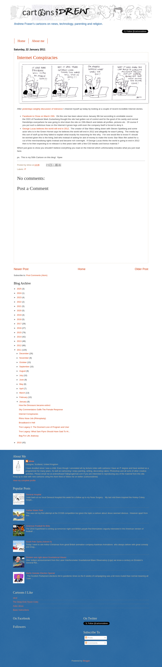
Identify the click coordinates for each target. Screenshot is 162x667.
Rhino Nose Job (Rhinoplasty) (32, 418)
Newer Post (21, 269)
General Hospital (33, 494)
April (21, 388)
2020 (19, 310)
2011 (19, 350)
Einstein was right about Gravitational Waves (46, 557)
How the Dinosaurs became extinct (34, 405)
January (23, 401)
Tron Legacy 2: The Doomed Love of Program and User (44, 427)
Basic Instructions (21, 610)
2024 (19, 293)
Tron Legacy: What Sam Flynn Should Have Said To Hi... (44, 431)
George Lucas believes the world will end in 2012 (45, 128)
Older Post (141, 269)
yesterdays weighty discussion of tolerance (42, 109)
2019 (19, 315)
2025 (19, 289)
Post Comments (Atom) (36, 275)
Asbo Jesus (18, 606)
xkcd (15, 598)
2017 (19, 323)
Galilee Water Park (34, 510)
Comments (91, 643)
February (23, 397)
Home (21, 41)
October (23, 362)
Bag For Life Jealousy (29, 436)
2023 (19, 297)
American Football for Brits (38, 526)
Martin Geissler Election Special (40, 573)
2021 (19, 306)
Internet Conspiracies (37, 57)
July (21, 375)
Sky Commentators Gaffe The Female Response (41, 409)
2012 (19, 345)
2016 (19, 328)
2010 (19, 442)
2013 (19, 341)
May (21, 384)
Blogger (86, 661)
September (24, 366)
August (22, 371)
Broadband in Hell (27, 422)
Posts (89, 638)
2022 (19, 302)
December (24, 353)
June (21, 380)
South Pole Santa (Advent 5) (39, 542)
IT (25, 169)
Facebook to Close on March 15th (38, 116)
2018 (19, 319)
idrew (31, 461)
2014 (19, 337)
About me (38, 41)
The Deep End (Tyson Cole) (25, 602)
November (24, 358)
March (22, 393)
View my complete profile (24, 480)
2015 (19, 332)
